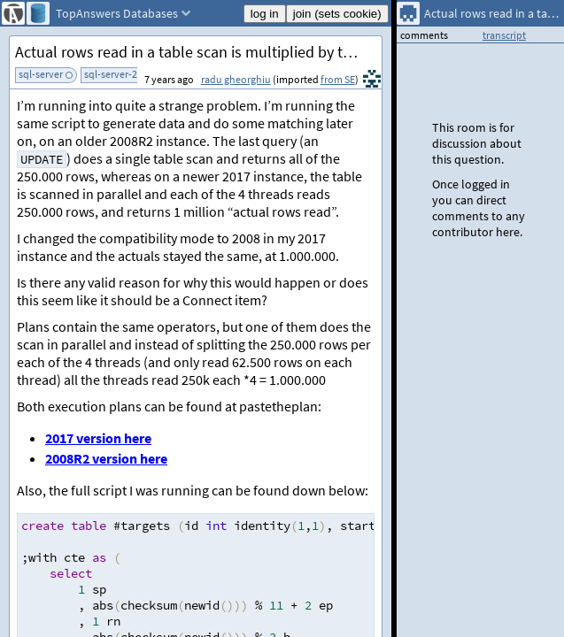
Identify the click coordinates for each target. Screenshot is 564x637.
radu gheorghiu (236, 79)
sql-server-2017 (118, 74)
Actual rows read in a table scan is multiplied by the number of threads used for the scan (198, 52)
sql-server (41, 74)
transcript (504, 35)
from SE (338, 79)
